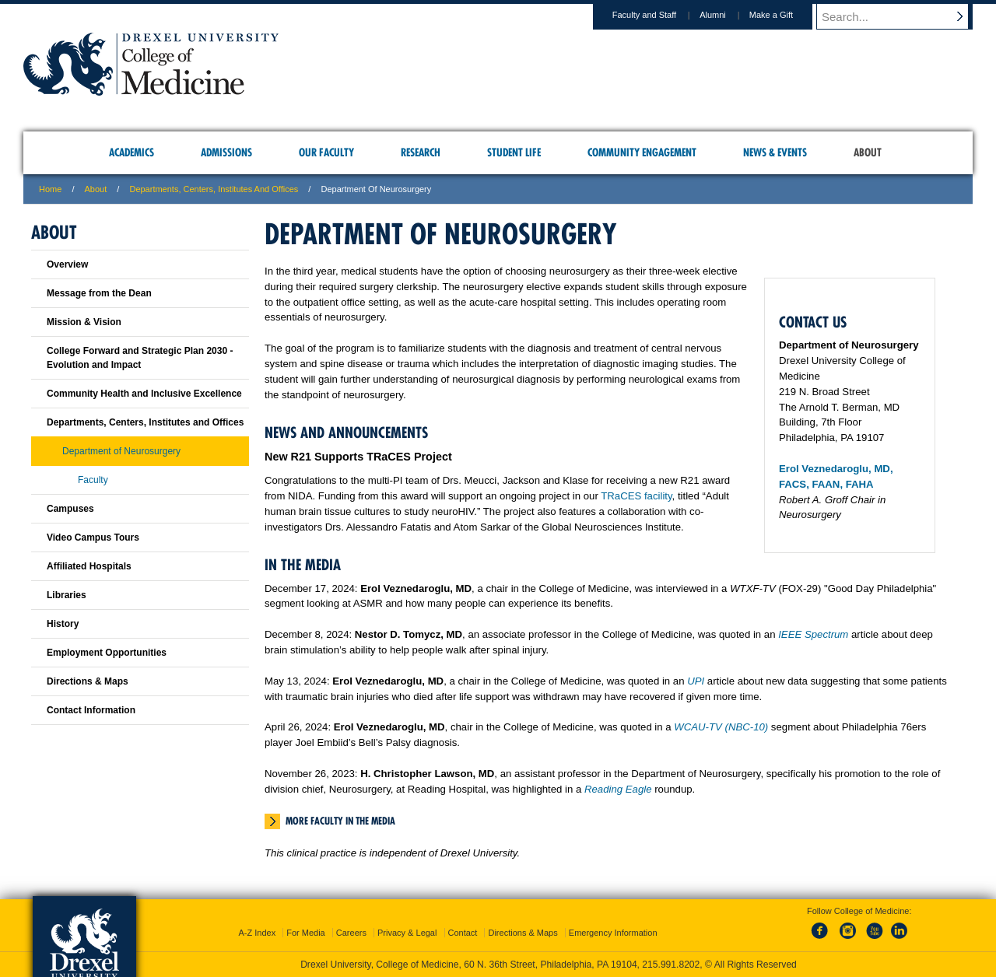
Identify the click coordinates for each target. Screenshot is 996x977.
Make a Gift (786, 14)
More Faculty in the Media (340, 820)
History (63, 623)
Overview (67, 264)
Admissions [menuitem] (226, 152)
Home (50, 189)
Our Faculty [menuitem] (326, 152)
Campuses (70, 508)
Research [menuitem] (420, 152)
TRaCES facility (636, 496)
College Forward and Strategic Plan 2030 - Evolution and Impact (140, 357)
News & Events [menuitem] (775, 152)
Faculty (93, 479)
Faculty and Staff (659, 14)
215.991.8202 (671, 964)
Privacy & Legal (407, 932)
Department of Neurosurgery (121, 451)
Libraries (66, 595)
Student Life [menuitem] (514, 152)
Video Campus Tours (93, 537)
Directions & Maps (87, 681)
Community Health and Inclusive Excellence (144, 393)
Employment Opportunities (107, 652)
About (96, 189)
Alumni (727, 14)
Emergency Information (613, 932)
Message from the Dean (99, 293)
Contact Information (91, 710)
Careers (351, 932)
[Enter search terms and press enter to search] (902, 16)
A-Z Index (256, 932)
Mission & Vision (84, 322)
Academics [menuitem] (131, 152)
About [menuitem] (868, 152)
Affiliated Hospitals (89, 566)
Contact (463, 932)
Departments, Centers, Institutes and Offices (213, 189)
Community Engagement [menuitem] (641, 152)
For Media (305, 932)
